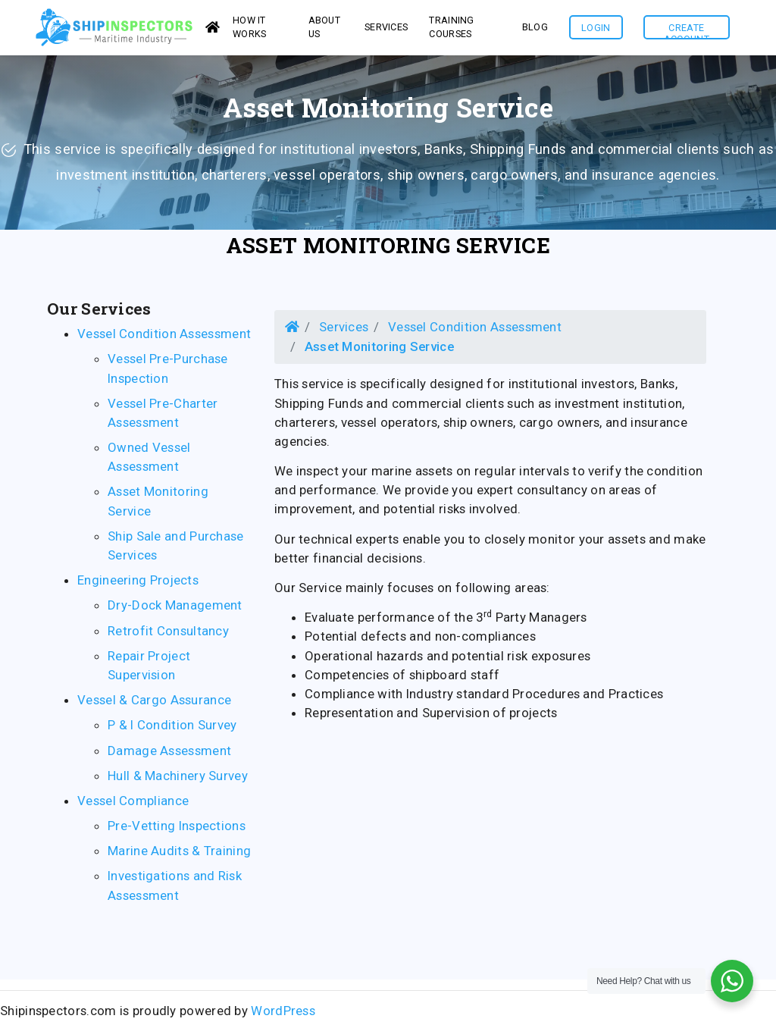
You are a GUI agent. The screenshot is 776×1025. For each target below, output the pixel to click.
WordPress (283, 1015)
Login (596, 30)
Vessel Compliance (133, 805)
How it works (250, 29)
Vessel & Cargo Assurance (154, 704)
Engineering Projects (138, 584)
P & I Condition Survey (172, 729)
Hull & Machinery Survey (178, 780)
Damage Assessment (169, 754)
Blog (535, 29)
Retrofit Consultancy (168, 635)
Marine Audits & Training (179, 855)
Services (343, 331)
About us (324, 29)
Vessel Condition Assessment (164, 338)
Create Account (686, 33)
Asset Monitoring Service (388, 250)
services (386, 29)
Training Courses (451, 29)
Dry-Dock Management (175, 609)
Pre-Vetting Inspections (177, 830)
